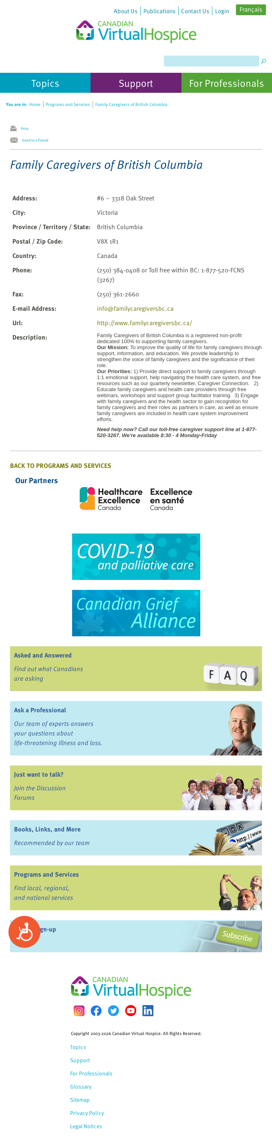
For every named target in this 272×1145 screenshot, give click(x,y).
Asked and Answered (43, 655)
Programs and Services (46, 874)
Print (24, 128)
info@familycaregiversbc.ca (135, 308)
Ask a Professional (40, 710)
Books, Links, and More (47, 829)
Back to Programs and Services (60, 465)
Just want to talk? (39, 774)
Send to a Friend (35, 140)
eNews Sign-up (35, 929)
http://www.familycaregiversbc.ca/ (144, 323)
